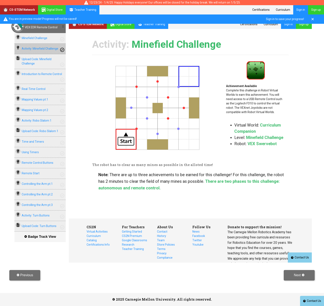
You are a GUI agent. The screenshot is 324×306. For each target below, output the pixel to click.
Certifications (261, 9)
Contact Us (312, 300)
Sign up (316, 9)
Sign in (300, 9)
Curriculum (283, 9)
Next (299, 275)
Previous (25, 275)
